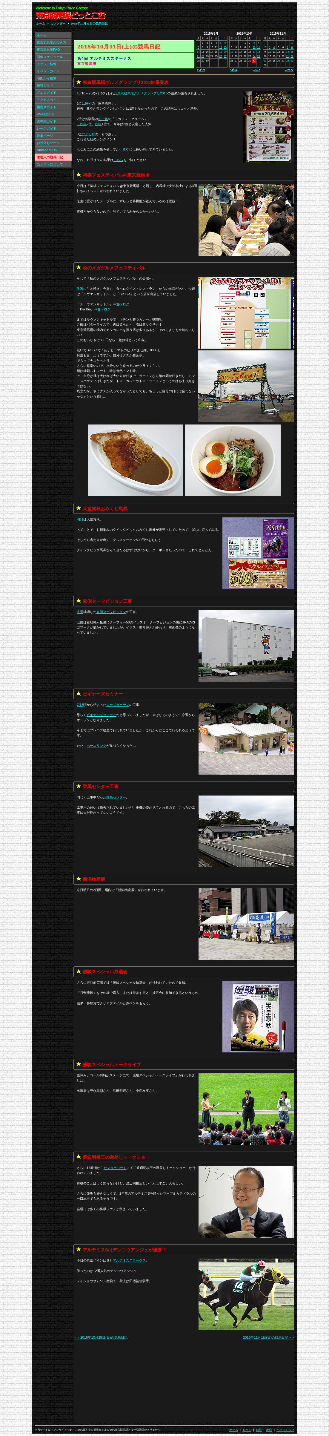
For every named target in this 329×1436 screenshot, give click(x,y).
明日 (80, 519)
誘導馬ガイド (46, 121)
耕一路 (103, 119)
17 (254, 51)
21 (198, 56)
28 (287, 60)
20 (225, 51)
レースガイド (46, 128)
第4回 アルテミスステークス (104, 58)
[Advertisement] (223, 14)
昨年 (98, 124)
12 (220, 47)
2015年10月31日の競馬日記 (88, 23)
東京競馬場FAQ (48, 49)
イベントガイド (48, 71)
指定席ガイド (46, 107)
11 (258, 47)
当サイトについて (50, 164)
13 (225, 47)
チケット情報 (46, 64)
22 (203, 56)
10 (254, 47)
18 (258, 51)
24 (254, 56)
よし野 (90, 134)
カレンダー (57, 23)
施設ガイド (45, 85)
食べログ (122, 304)
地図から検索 (46, 78)
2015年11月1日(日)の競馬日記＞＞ (269, 1337)
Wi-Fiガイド (46, 114)
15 (291, 51)
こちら (118, 160)
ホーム (40, 23)
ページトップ (285, 1430)
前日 (259, 1430)
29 (291, 60)
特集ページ (45, 135)
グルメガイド (46, 92)
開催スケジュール (50, 57)
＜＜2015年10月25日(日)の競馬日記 (100, 1337)
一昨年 (82, 124)
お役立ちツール (48, 143)
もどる (246, 1430)
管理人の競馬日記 (50, 157)
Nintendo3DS (47, 150)
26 (220, 56)
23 (265, 60)
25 (258, 56)
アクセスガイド (48, 100)
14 (198, 51)
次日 (269, 1430)
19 (220, 51)
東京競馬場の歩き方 (51, 42)
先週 (80, 288)
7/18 (80, 704)
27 (225, 56)
